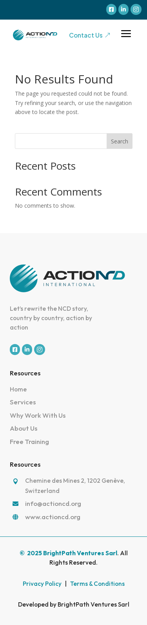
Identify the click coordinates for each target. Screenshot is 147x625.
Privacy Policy (42, 583)
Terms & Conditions (97, 583)
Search (119, 141)
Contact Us (90, 35)
